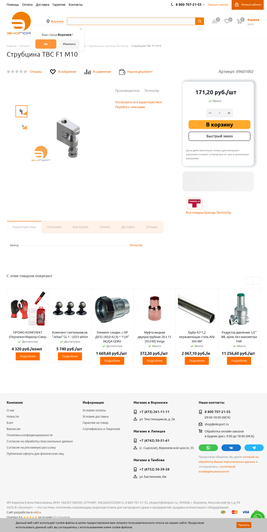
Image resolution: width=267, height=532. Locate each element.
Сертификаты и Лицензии (101, 429)
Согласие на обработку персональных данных (40, 441)
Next (256, 281)
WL (37, 512)
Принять (244, 525)
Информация (93, 403)
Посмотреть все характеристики (138, 102)
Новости (13, 416)
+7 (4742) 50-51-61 (154, 441)
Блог (10, 422)
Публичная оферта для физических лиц (35, 453)
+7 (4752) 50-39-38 (154, 469)
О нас (11, 410)
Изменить (69, 44)
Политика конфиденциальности (30, 435)
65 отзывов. (62, 517)
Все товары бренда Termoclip (208, 212)
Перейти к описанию (130, 107)
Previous (249, 281)
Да (46, 44)
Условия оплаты (94, 410)
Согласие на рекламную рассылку (31, 447)
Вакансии (13, 429)
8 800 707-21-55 (218, 412)
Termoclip (136, 245)
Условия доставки (96, 416)
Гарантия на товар (95, 422)
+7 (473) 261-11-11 (154, 412)
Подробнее (28, 356)
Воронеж (57, 21)
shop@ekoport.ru (217, 424)
